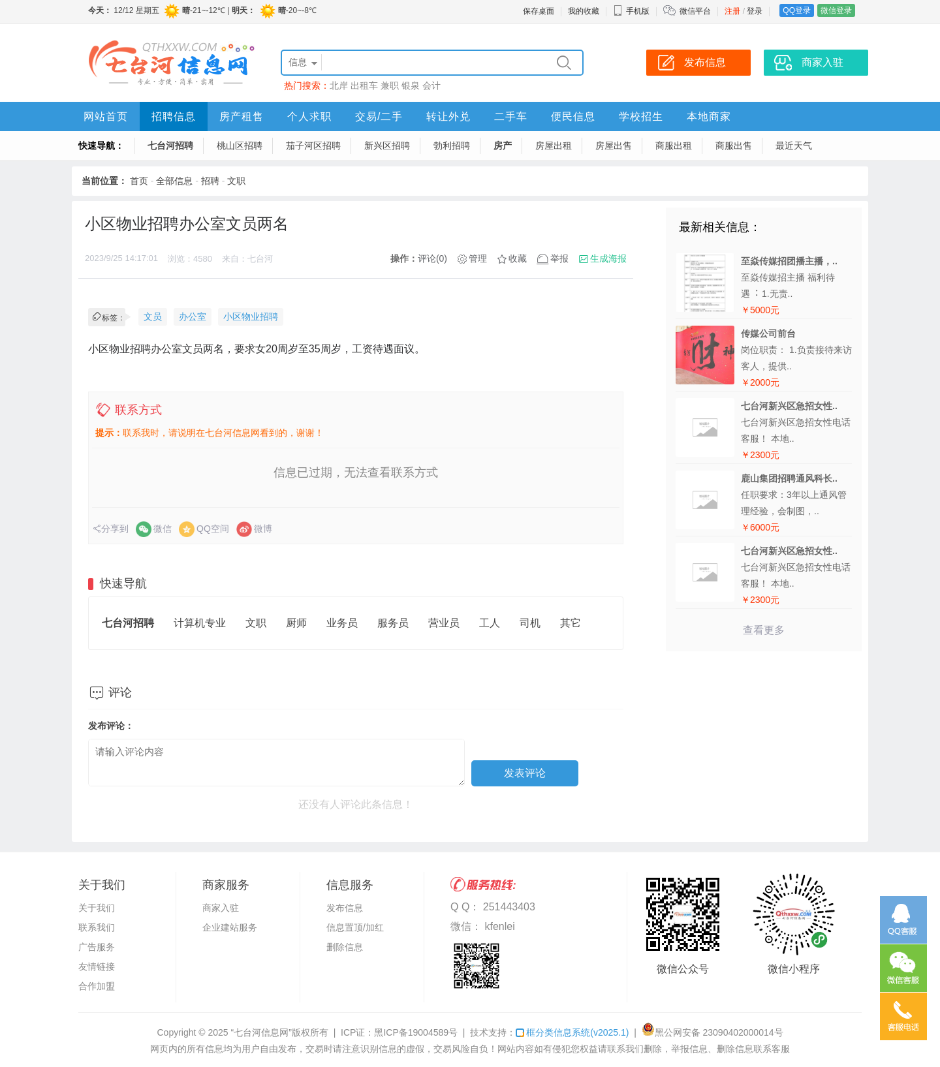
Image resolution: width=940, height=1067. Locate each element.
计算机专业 (200, 622)
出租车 (364, 85)
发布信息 (344, 908)
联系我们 (96, 927)
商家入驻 (220, 908)
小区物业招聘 (250, 316)
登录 (754, 11)
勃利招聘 (451, 145)
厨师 (296, 622)
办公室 (192, 316)
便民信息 (573, 116)
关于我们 (96, 908)
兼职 (390, 85)
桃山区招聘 (239, 145)
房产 (503, 145)
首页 (139, 181)
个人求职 (309, 116)
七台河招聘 (170, 145)
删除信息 (344, 947)
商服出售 (733, 145)
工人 (489, 622)
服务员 (393, 622)
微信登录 (836, 10)
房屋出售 (613, 145)
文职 (236, 181)
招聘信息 (173, 116)
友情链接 (96, 966)
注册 (732, 11)
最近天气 (794, 145)
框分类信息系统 (572, 1032)
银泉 (410, 85)
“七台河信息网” (261, 1032)
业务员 (342, 622)
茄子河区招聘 (313, 145)
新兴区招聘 (387, 145)
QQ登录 (797, 10)
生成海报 (608, 258)
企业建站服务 (229, 927)
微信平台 (695, 11)
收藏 (518, 258)
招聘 (210, 181)
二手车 (510, 116)
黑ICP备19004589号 (416, 1032)
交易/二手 (379, 116)
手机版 (631, 11)
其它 (570, 622)
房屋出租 (553, 145)
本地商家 (709, 116)
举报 (559, 258)
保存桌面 (538, 11)
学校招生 (641, 116)
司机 (530, 622)
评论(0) (432, 258)
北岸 (339, 85)
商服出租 (673, 145)
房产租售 (241, 116)
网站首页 (106, 116)
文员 (153, 316)
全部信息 (174, 181)
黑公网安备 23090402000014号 (712, 1032)
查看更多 (764, 630)
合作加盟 (96, 986)
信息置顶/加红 (355, 927)
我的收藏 (583, 11)
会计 (431, 85)
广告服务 (96, 947)
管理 (478, 258)
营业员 (444, 622)
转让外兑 (448, 116)
